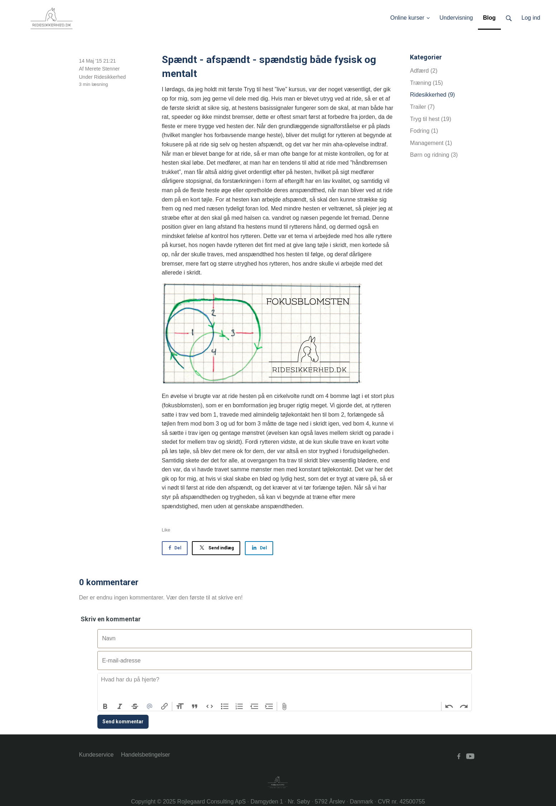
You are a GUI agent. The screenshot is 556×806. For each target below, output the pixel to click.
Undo (448, 706)
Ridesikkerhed (110, 77)
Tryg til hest (430, 119)
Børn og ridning (434, 155)
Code (209, 706)
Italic (119, 706)
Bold (105, 706)
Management (431, 143)
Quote (194, 706)
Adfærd (423, 71)
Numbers (239, 706)
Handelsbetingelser (145, 755)
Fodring (424, 131)
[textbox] (285, 687)
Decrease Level (254, 706)
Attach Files (284, 706)
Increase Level (269, 706)
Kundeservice (96, 755)
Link (164, 706)
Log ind (531, 18)
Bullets (224, 706)
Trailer (422, 107)
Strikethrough (134, 706)
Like (166, 530)
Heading (179, 706)
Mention (149, 706)
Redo (464, 706)
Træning (426, 83)
